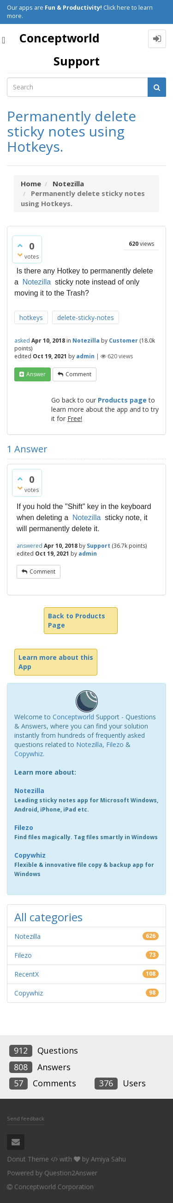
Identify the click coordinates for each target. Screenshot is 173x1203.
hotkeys (31, 317)
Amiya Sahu (108, 1159)
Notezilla (37, 282)
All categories (48, 916)
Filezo (115, 744)
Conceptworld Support (59, 49)
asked (22, 340)
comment (78, 374)
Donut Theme (28, 1159)
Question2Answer (70, 1172)
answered (29, 546)
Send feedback (25, 1118)
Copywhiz (28, 753)
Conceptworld (73, 716)
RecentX (26, 974)
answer (36, 374)
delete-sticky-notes (85, 317)
